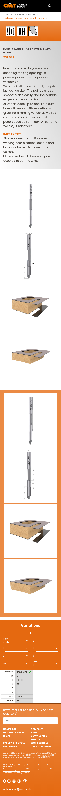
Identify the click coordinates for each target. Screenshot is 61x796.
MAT (5, 663)
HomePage (9, 729)
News (34, 732)
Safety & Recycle (14, 743)
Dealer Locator (13, 732)
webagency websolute (17, 789)
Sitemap (26, 773)
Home (6, 14)
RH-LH (35, 663)
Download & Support (39, 737)
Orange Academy (42, 746)
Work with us (39, 743)
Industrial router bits (25, 14)
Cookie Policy (18, 773)
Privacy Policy (7, 773)
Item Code (6, 640)
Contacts (10, 746)
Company (37, 729)
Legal (6, 736)
